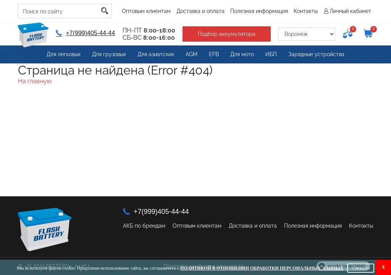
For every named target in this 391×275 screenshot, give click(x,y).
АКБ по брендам (144, 226)
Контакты (306, 11)
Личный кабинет (350, 11)
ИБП (271, 54)
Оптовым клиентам (146, 11)
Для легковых (64, 54)
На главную (35, 81)
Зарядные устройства (316, 54)
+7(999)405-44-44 (85, 33)
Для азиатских (155, 54)
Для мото (242, 54)
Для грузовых (109, 54)
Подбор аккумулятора (226, 34)
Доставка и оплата (200, 11)
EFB (214, 54)
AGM (191, 54)
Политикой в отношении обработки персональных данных (261, 268)
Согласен (361, 268)
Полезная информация (259, 11)
